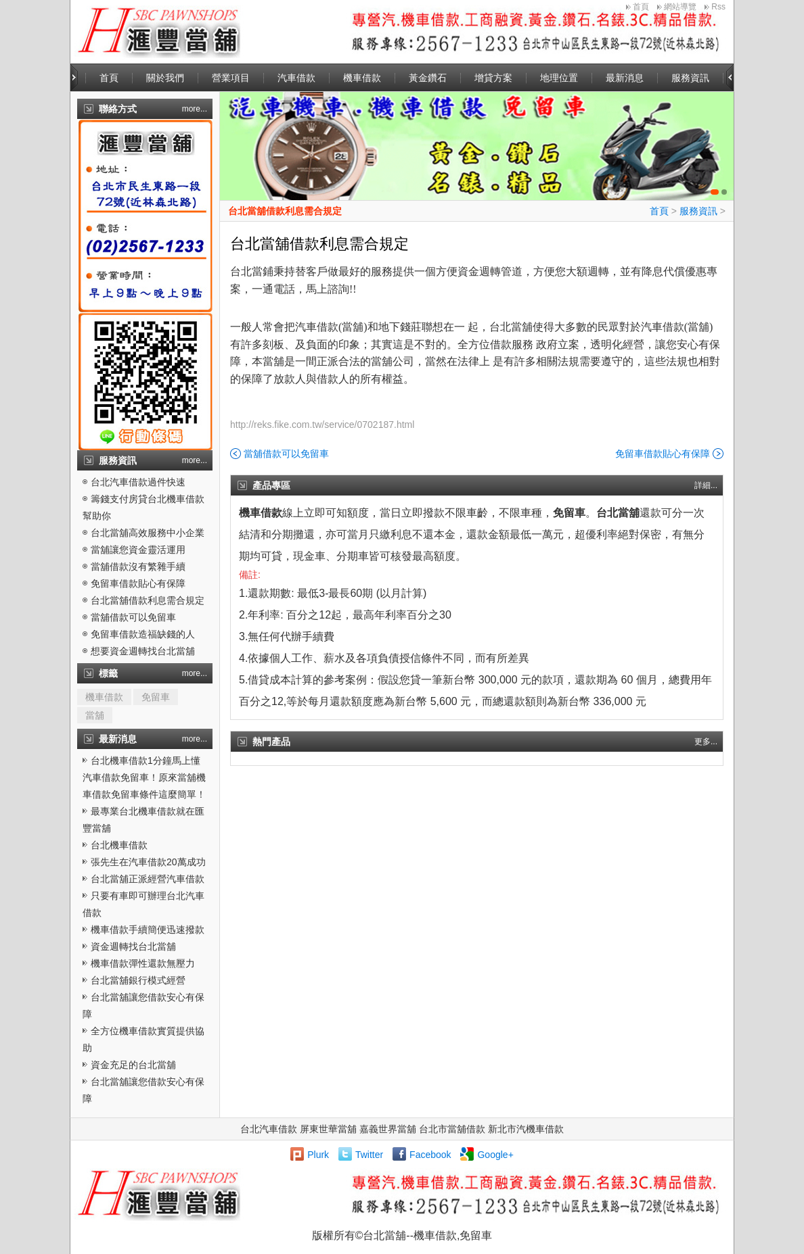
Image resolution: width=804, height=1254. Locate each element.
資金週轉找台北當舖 (133, 946)
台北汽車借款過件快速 (138, 482)
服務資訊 (690, 77)
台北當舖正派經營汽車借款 (147, 878)
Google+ (495, 1154)
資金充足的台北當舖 (133, 1064)
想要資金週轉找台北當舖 (143, 651)
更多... (705, 741)
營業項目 (231, 77)
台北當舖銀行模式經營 (138, 980)
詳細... (705, 485)
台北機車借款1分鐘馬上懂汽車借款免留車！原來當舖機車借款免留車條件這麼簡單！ (144, 777)
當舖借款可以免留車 (133, 617)
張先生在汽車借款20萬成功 (148, 862)
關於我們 (165, 77)
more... (194, 109)
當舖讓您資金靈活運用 (138, 549)
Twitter (369, 1154)
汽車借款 (296, 77)
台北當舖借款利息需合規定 (147, 600)
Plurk (318, 1154)
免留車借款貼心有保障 (138, 583)
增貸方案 (493, 77)
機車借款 (362, 77)
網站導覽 (680, 6)
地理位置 (559, 77)
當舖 (94, 715)
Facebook (430, 1154)
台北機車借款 (119, 845)
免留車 (155, 697)
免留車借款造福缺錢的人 (143, 634)
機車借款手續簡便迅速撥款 (147, 929)
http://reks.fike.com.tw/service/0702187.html (322, 424)
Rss (718, 6)
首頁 (641, 6)
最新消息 (625, 77)
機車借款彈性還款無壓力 (143, 963)
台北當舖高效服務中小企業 (147, 532)
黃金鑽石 (428, 77)
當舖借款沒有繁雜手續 (138, 566)
